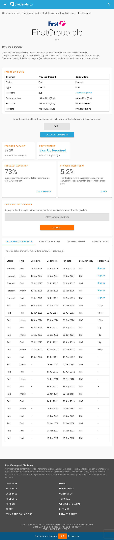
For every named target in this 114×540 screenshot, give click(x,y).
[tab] (19, 241)
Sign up (101, 268)
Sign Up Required (83, 93)
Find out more (73, 536)
